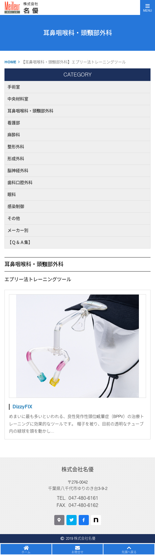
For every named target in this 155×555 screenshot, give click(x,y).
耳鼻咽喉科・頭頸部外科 (30, 110)
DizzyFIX (22, 407)
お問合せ (77, 552)
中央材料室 (17, 98)
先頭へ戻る (129, 552)
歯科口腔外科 (19, 182)
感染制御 (15, 206)
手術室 (13, 87)
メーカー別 (17, 230)
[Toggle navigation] (147, 7)
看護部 (13, 122)
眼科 (11, 194)
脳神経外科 (17, 170)
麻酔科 (13, 134)
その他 (13, 218)
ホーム (25, 552)
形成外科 (15, 158)
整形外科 (15, 146)
